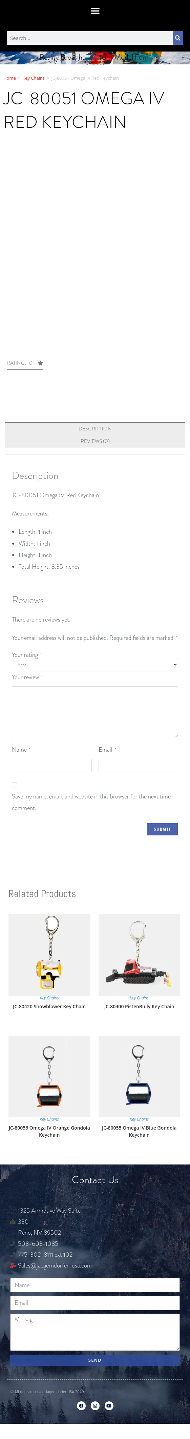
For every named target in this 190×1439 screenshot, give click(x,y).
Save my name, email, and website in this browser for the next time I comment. (93, 802)
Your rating (26, 655)
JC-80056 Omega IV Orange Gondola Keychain (49, 1131)
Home (9, 78)
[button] (95, 10)
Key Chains (33, 78)
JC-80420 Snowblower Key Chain (49, 1006)
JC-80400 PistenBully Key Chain (139, 1006)
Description (95, 428)
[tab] (95, 429)
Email (107, 749)
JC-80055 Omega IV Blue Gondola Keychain (139, 1131)
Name (21, 749)
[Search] (178, 38)
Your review (27, 677)
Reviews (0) (95, 441)
